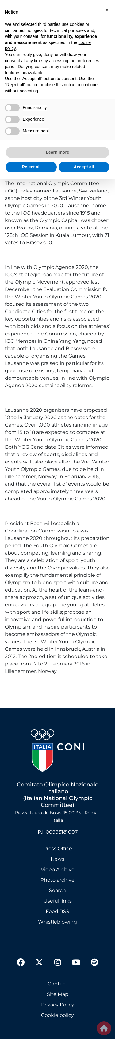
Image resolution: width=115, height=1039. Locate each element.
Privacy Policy (57, 1005)
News (57, 859)
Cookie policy (57, 1015)
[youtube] (76, 963)
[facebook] (21, 963)
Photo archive (57, 880)
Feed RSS (57, 911)
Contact (57, 984)
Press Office (57, 848)
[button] (107, 10)
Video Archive (58, 869)
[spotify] (94, 963)
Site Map (57, 994)
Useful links (58, 901)
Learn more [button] (57, 152)
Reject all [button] (31, 166)
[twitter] (39, 957)
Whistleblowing (57, 922)
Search (57, 890)
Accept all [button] (84, 166)
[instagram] (58, 963)
